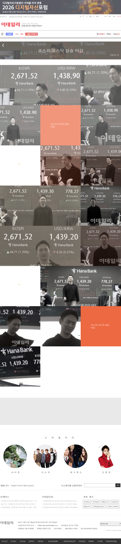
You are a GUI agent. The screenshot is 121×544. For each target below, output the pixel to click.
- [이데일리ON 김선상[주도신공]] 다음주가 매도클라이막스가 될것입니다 (60, 507)
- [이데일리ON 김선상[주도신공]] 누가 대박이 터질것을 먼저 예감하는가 (60, 504)
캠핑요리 (87, 506)
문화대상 (87, 502)
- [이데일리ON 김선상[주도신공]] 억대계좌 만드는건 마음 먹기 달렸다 (60, 501)
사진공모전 (114, 502)
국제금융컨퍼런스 (99, 506)
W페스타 (105, 502)
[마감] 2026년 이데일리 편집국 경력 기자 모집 (26, 485)
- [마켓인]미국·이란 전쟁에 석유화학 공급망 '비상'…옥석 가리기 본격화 (19, 501)
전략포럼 (96, 502)
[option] (15, 459)
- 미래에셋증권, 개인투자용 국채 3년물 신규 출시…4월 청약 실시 (19, 507)
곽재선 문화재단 (113, 506)
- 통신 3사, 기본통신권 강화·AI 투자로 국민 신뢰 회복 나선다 (19, 504)
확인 (118, 485)
